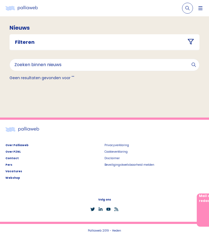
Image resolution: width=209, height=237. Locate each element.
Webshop (12, 178)
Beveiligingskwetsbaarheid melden (129, 165)
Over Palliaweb (17, 145)
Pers (8, 165)
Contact (12, 158)
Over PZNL (13, 152)
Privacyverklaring (116, 145)
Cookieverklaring (116, 152)
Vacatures (13, 171)
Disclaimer (112, 158)
